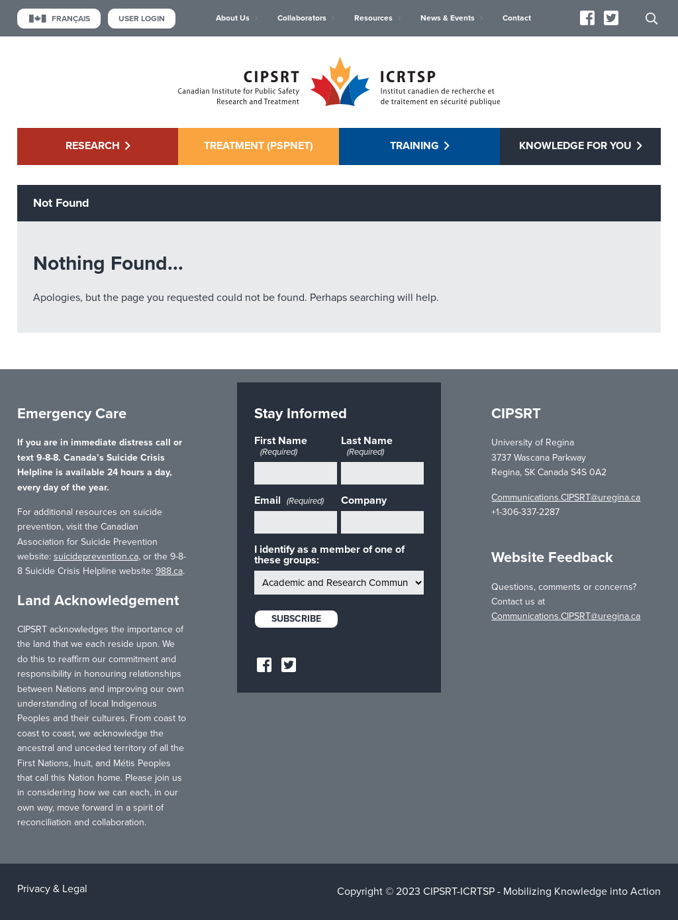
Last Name (367, 446)
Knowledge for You (575, 145)
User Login (142, 18)
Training (414, 145)
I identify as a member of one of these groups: (329, 554)
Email (289, 500)
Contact (517, 18)
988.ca (169, 571)
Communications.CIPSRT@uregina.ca (565, 497)
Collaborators (301, 18)
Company (364, 500)
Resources (373, 18)
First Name (280, 446)
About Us (233, 18)
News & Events (447, 18)
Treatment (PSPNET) (258, 145)
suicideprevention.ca (96, 556)
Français (59, 18)
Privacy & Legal (52, 888)
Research (93, 145)
